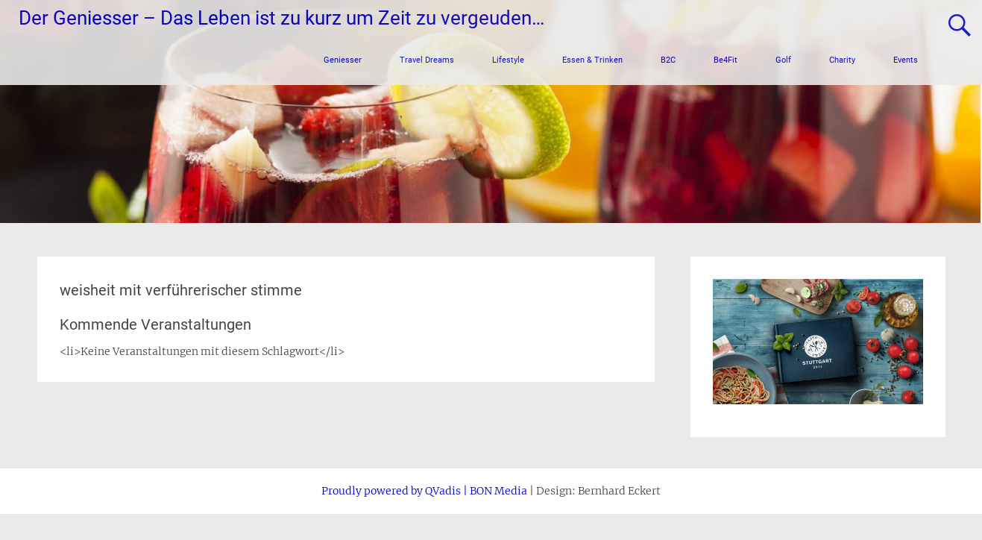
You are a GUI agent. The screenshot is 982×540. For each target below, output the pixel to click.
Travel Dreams (427, 60)
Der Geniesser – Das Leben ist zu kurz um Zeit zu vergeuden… (281, 18)
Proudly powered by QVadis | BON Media (424, 490)
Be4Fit (725, 60)
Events (905, 60)
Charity (842, 60)
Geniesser (343, 60)
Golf (783, 60)
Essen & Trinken (592, 60)
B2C (668, 60)
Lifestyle (508, 60)
